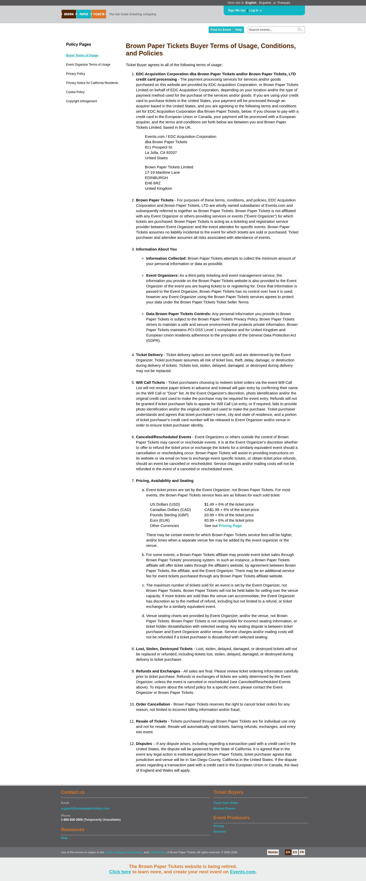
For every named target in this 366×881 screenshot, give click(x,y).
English (250, 3)
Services (220, 831)
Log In (253, 10)
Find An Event (221, 30)
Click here (120, 871)
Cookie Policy (75, 92)
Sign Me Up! (237, 10)
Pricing (219, 826)
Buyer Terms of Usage (82, 55)
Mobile (273, 852)
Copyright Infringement (81, 101)
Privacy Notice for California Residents (92, 83)
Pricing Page (230, 525)
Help (238, 30)
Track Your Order (226, 803)
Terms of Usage (114, 852)
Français (284, 3)
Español (265, 3)
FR (302, 852)
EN (288, 852)
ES (295, 852)
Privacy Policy (75, 74)
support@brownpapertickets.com (85, 808)
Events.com (243, 871)
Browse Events (224, 808)
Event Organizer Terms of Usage (88, 64)
